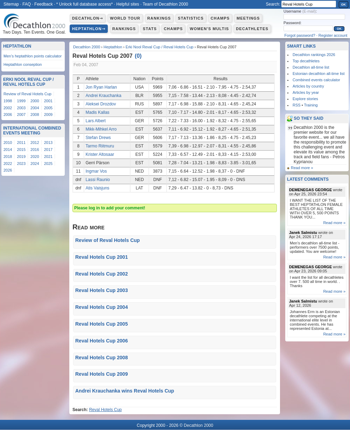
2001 (48, 101)
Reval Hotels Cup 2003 (101, 290)
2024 (34, 163)
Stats (150, 29)
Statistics (191, 18)
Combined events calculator (316, 80)
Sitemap (11, 4)
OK (343, 4)
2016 (34, 149)
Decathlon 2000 (86, 47)
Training (310, 105)
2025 (48, 163)
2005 (48, 108)
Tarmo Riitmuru (100, 146)
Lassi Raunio (98, 179)
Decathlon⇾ (87, 18)
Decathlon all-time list (311, 67)
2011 (21, 142)
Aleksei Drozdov (101, 104)
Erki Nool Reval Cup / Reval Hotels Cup (160, 47)
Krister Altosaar (100, 154)
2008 (34, 114)
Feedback (43, 4)
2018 (8, 156)
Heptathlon (113, 47)
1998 (8, 101)
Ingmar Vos (96, 171)
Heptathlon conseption (23, 64)
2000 (34, 101)
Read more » (302, 168)
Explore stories (305, 99)
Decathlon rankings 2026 (314, 55)
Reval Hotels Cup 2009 (101, 374)
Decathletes (252, 29)
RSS (297, 105)
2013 (48, 142)
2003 (21, 108)
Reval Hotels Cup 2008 (101, 357)
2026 (8, 170)
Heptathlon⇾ (88, 29)
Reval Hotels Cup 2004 (101, 307)
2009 (48, 114)
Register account (333, 35)
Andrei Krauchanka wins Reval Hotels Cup (124, 391)
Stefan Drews (98, 137)
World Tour (125, 18)
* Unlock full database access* (84, 4)
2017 (48, 149)
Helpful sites (127, 4)
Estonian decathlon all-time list (319, 73)
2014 (8, 149)
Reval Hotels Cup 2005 (101, 324)
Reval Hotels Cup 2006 (101, 341)
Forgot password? (300, 35)
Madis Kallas (98, 112)
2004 (34, 108)
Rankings (159, 18)
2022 (8, 163)
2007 (21, 114)
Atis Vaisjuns (98, 188)
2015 (21, 149)
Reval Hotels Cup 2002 (101, 274)
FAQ (26, 4)
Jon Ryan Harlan (101, 87)
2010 (8, 142)
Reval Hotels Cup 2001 (101, 257)
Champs (220, 18)
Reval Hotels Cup (105, 409)
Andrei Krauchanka (103, 95)
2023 (21, 163)
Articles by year (306, 92)
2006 (8, 114)
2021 (48, 156)
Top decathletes (306, 61)
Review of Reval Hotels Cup (107, 240)
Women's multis (209, 29)
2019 (21, 156)
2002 (8, 108)
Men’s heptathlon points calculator (33, 56)
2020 (34, 156)
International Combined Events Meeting (32, 131)
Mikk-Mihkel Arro (101, 129)
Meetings (248, 18)
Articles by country (308, 86)
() (138, 56)
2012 (34, 142)
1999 (21, 101)
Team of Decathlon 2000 (165, 4)
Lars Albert (96, 120)
